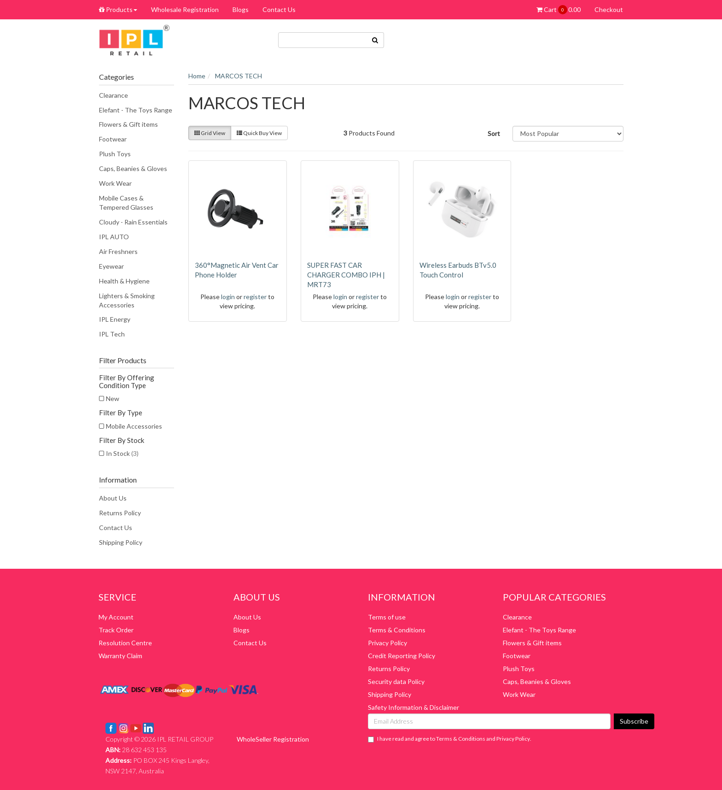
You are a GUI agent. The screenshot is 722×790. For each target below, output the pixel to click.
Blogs (241, 9)
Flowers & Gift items (128, 124)
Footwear (113, 139)
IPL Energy (114, 319)
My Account (116, 617)
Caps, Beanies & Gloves (133, 168)
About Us (113, 498)
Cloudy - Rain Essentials (133, 222)
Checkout (608, 9)
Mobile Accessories (134, 426)
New (112, 398)
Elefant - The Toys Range (135, 110)
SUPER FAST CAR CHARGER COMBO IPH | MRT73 (346, 275)
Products (118, 9)
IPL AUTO (114, 237)
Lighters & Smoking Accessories (127, 300)
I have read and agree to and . (449, 739)
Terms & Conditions (396, 630)
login (228, 297)
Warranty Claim (120, 656)
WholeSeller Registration (273, 739)
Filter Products (122, 360)
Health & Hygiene (124, 281)
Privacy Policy (387, 643)
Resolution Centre (125, 643)
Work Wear (115, 183)
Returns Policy (120, 513)
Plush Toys (115, 154)
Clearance (113, 95)
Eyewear (111, 266)
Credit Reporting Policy (401, 656)
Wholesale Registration (185, 9)
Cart (558, 9)
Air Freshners (118, 251)
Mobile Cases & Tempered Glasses (126, 202)
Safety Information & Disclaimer (413, 707)
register (255, 297)
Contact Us (279, 9)
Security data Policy (396, 681)
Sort (494, 133)
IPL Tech (112, 334)
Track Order (116, 630)
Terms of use (387, 617)
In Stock (122, 453)
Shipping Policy (120, 542)
